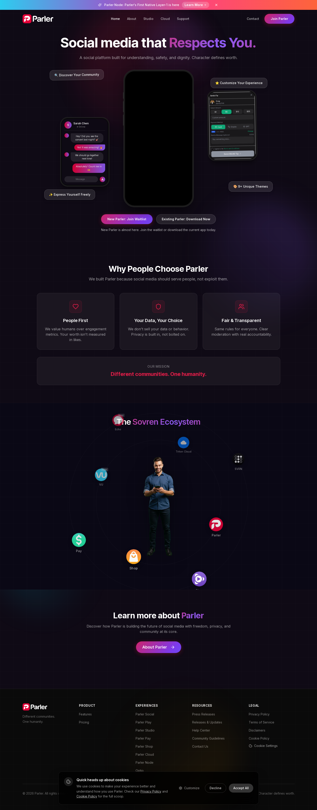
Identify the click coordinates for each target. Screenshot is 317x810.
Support (183, 19)
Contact (253, 19)
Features (85, 714)
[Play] (217, 570)
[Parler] (221, 508)
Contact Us (200, 746)
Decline (215, 788)
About (131, 19)
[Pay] (91, 561)
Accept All (241, 788)
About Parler (158, 647)
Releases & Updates (207, 722)
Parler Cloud (145, 754)
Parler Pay (143, 738)
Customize (189, 788)
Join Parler (279, 19)
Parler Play (143, 722)
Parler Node (144, 762)
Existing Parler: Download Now (186, 219)
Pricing (84, 722)
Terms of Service (261, 722)
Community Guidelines (208, 738)
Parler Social (145, 714)
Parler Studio (145, 730)
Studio (148, 19)
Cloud (165, 19)
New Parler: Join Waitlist (126, 219)
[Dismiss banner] (216, 5)
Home (115, 19)
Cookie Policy (259, 738)
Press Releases (203, 714)
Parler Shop (144, 746)
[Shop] (152, 565)
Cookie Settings (263, 746)
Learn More (195, 5)
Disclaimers (257, 730)
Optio (140, 770)
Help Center (201, 730)
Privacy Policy (259, 714)
